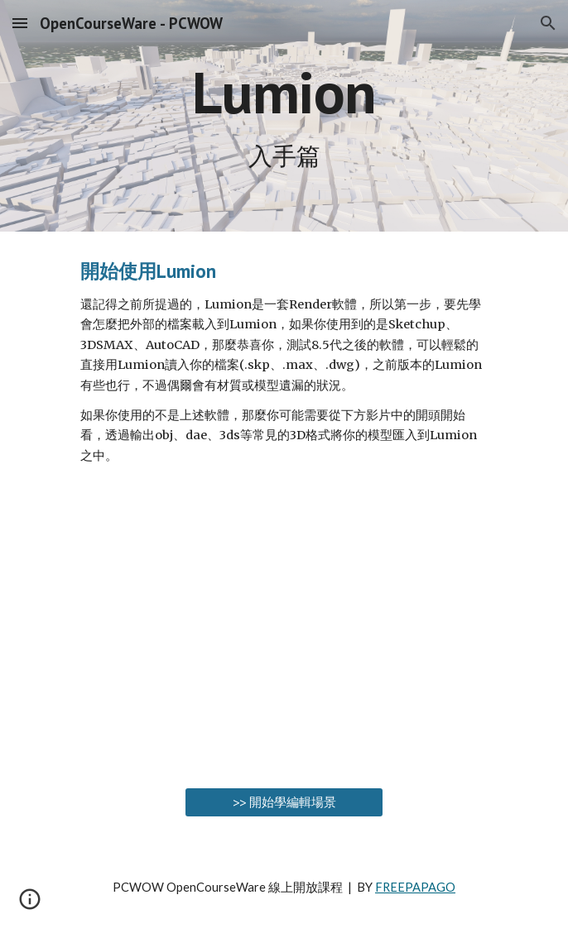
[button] (20, 22)
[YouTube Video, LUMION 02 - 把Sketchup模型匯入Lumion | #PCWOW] (283, 630)
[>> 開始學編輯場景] (284, 802)
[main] (283, 115)
